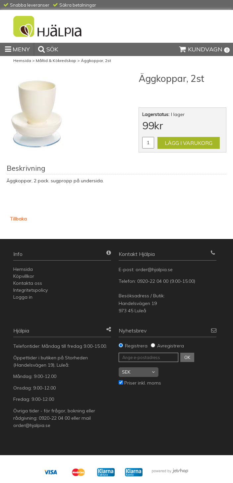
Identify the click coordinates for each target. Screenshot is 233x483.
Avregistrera (170, 346)
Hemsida (22, 60)
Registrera (136, 346)
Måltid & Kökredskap (56, 60)
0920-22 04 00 (152, 281)
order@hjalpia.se (155, 269)
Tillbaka (18, 219)
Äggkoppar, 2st (96, 60)
